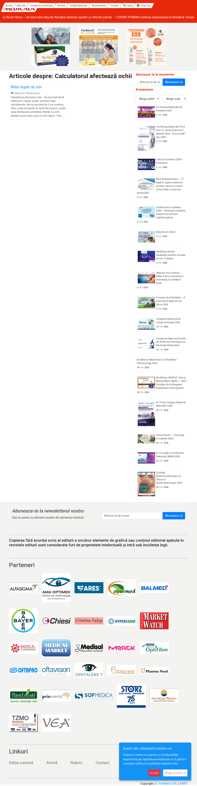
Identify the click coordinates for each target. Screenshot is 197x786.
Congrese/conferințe (77, 5)
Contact (151, 5)
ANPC (184, 783)
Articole (57, 5)
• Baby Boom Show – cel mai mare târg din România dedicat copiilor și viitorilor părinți (60, 17)
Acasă (45, 5)
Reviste (98, 5)
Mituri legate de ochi (26, 87)
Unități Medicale (115, 5)
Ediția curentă (21, 762)
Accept (154, 773)
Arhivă (51, 762)
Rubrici (76, 762)
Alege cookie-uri (175, 773)
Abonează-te (174, 82)
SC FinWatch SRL (165, 783)
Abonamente (135, 5)
